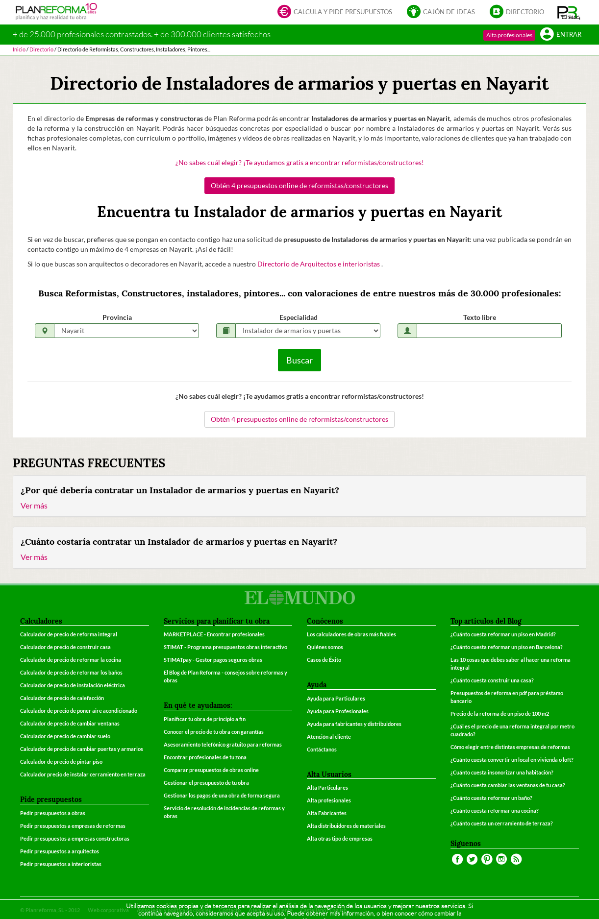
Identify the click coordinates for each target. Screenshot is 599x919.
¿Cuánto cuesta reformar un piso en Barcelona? (506, 647)
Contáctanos (322, 749)
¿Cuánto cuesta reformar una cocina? (494, 810)
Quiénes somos (325, 647)
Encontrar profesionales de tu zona (205, 757)
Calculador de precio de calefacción (62, 698)
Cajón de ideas (441, 12)
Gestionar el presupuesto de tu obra (206, 782)
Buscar (299, 360)
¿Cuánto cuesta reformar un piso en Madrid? (503, 634)
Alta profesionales (509, 35)
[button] (568, 12)
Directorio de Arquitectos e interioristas (319, 264)
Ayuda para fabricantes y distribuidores (354, 724)
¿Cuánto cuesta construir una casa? (492, 680)
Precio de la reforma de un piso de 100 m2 (499, 713)
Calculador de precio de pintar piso (61, 761)
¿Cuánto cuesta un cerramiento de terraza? (501, 823)
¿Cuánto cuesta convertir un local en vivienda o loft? (512, 759)
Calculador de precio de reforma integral (68, 634)
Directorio (517, 12)
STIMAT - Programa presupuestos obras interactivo (225, 647)
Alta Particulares (327, 787)
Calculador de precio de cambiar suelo (65, 736)
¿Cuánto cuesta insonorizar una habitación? (501, 772)
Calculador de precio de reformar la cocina (70, 659)
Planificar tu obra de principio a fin (205, 719)
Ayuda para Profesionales (338, 711)
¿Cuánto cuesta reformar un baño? (491, 798)
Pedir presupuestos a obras (52, 813)
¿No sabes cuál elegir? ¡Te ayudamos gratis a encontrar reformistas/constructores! (299, 162)
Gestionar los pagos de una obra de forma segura (222, 795)
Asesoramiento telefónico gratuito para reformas (223, 744)
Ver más (34, 505)
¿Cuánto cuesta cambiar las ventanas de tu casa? (507, 785)
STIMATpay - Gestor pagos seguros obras (213, 659)
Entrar (560, 35)
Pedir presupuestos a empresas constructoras (74, 838)
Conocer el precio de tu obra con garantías (214, 731)
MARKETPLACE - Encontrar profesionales (214, 634)
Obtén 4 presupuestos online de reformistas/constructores (299, 185)
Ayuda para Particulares (336, 698)
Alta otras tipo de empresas (340, 838)
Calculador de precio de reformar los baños (71, 672)
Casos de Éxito (324, 659)
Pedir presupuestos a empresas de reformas (72, 825)
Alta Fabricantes (327, 813)
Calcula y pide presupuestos (334, 12)
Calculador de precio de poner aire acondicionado (78, 710)
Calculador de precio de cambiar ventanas (70, 723)
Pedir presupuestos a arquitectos (59, 851)
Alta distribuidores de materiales (346, 825)
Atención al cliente (329, 736)
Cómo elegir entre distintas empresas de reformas (510, 747)
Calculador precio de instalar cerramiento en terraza (83, 774)
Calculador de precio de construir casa (65, 647)
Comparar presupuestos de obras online (211, 770)
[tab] (299, 496)
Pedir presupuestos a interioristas (60, 864)
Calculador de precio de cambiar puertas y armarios (81, 749)
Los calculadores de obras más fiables (351, 634)
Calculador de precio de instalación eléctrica (72, 685)
